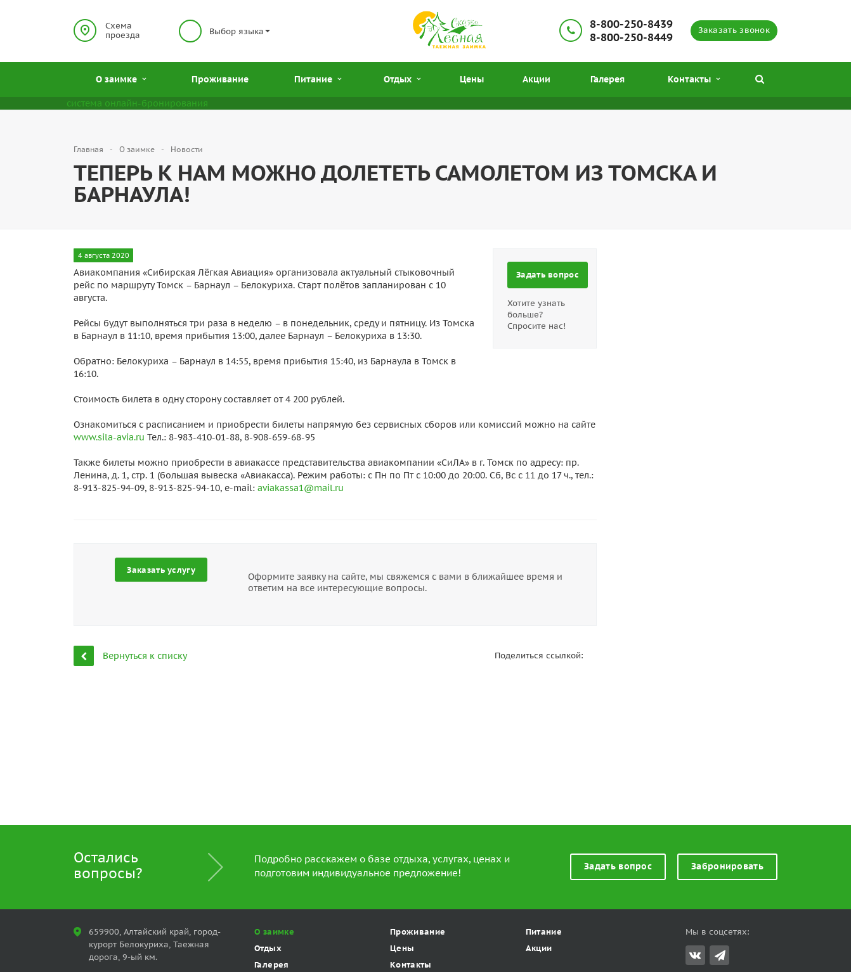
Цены (472, 79)
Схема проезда (122, 30)
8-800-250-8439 (631, 24)
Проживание (220, 79)
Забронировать (727, 866)
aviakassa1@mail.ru (300, 488)
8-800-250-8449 (631, 37)
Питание (317, 79)
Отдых (402, 79)
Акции (536, 79)
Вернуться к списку (130, 655)
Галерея (607, 79)
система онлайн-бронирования (137, 103)
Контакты (694, 79)
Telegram (720, 955)
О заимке (121, 79)
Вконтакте (695, 954)
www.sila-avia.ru (109, 437)
